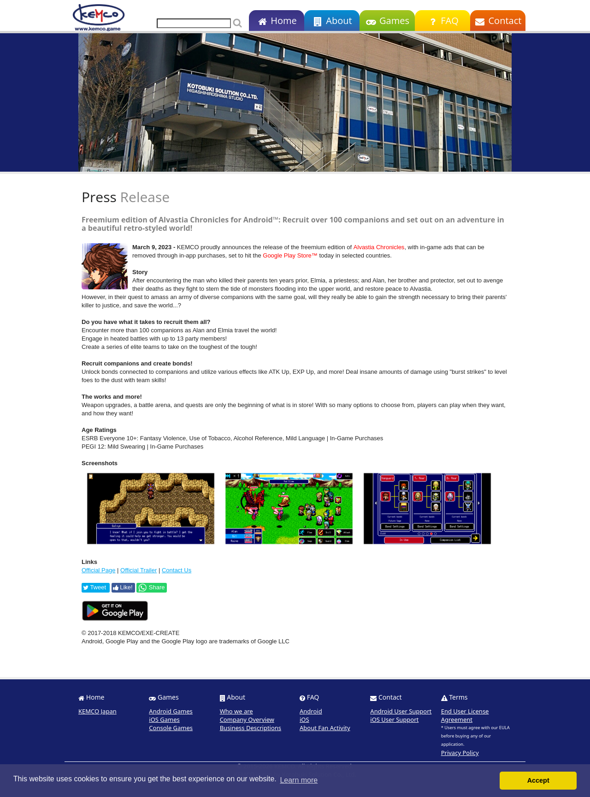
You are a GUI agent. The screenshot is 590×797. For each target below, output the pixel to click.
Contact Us (176, 570)
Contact (498, 20)
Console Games (171, 728)
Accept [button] (538, 780)
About (332, 20)
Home (276, 20)
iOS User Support (394, 719)
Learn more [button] (299, 780)
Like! (123, 587)
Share (151, 587)
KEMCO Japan (97, 711)
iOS (304, 719)
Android (311, 711)
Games (387, 20)
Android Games (171, 711)
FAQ (442, 20)
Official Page (98, 570)
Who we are (236, 711)
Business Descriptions (250, 728)
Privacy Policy (460, 753)
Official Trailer (138, 570)
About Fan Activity (325, 728)
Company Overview (247, 719)
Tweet (94, 587)
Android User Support (400, 711)
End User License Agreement (465, 715)
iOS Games (164, 719)
